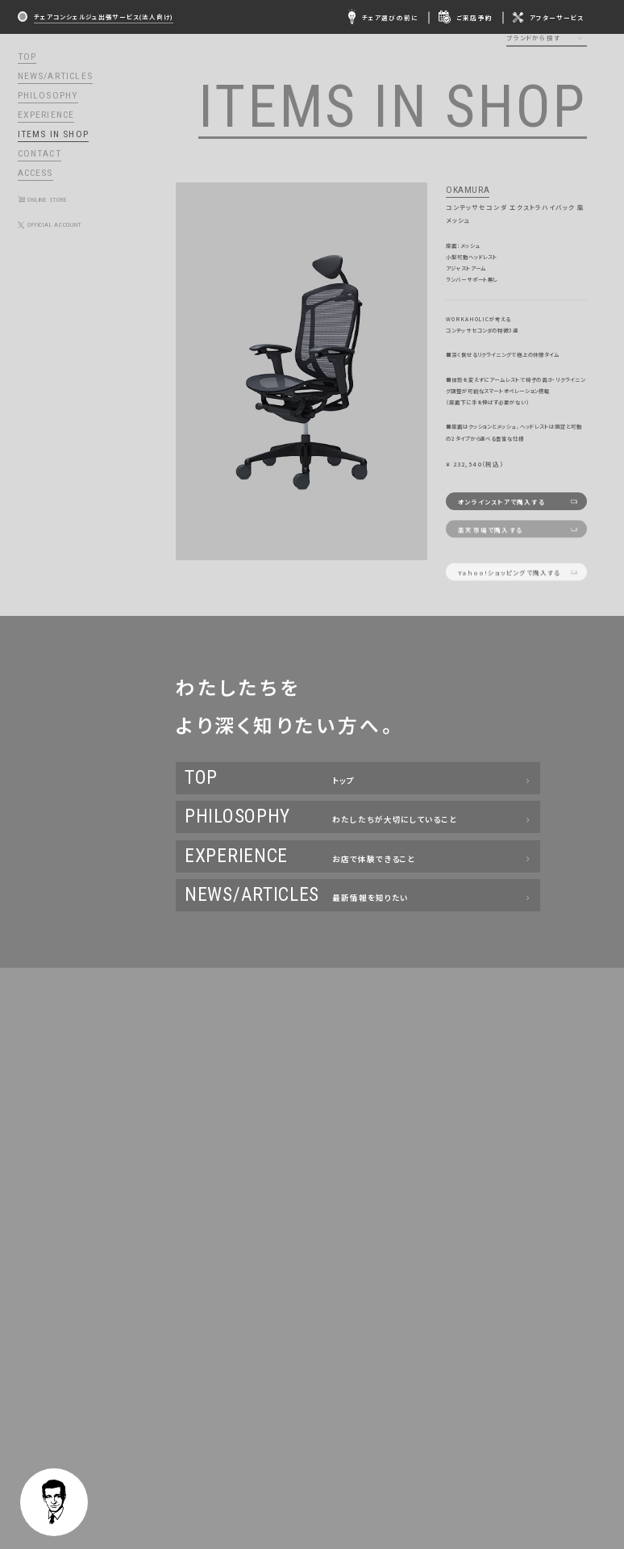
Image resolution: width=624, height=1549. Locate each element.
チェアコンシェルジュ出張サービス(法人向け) (103, 16)
